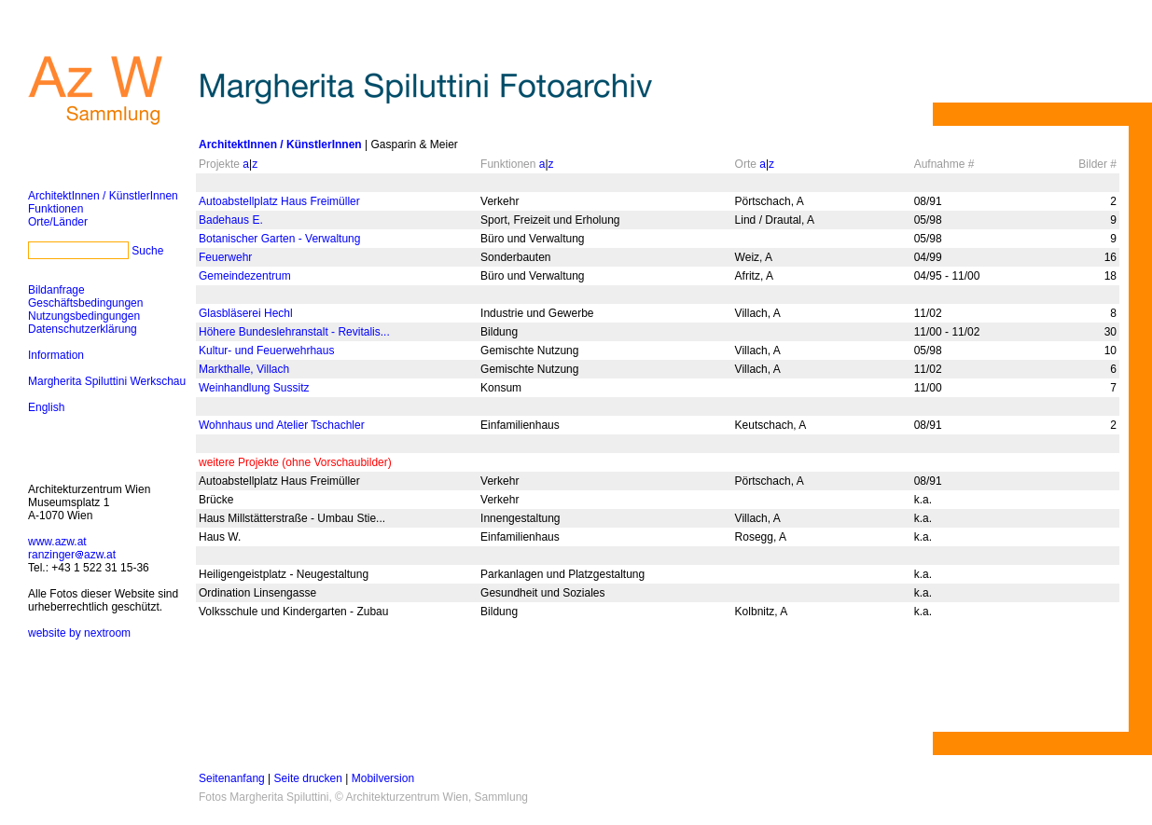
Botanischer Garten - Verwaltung (279, 238)
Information (56, 355)
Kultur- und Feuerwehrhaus (266, 350)
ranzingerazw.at (72, 554)
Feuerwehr (225, 257)
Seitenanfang (232, 778)
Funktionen (55, 208)
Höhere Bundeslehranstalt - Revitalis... (294, 331)
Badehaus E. (231, 220)
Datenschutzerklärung (82, 329)
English (46, 407)
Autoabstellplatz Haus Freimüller (279, 201)
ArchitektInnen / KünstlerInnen (103, 195)
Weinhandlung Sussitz (254, 387)
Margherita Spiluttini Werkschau (107, 381)
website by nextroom (79, 632)
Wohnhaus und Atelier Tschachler (282, 425)
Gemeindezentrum (245, 275)
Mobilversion (383, 778)
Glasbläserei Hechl (246, 313)
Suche (147, 250)
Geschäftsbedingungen (85, 302)
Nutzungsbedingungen (84, 316)
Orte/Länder (58, 221)
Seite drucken (308, 778)
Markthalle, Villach (244, 369)
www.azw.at (57, 541)
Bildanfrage (56, 289)
